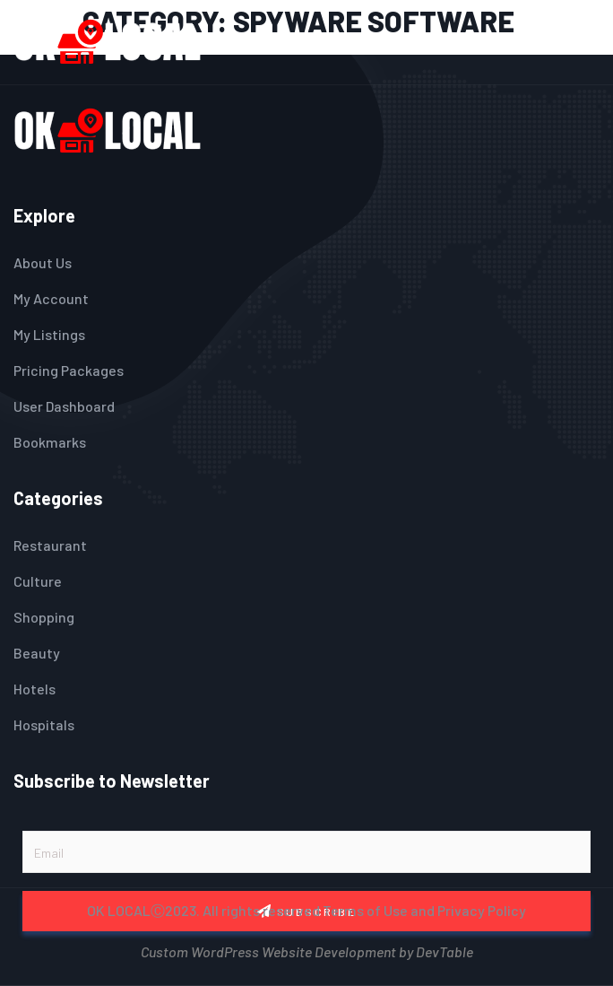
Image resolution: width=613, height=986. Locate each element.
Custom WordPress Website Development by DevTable (307, 949)
